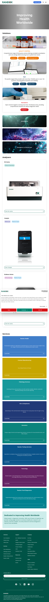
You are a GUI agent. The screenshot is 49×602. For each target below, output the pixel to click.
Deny (9, 310)
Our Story (29, 538)
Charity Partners (31, 544)
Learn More (24, 353)
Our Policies (30, 567)
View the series (24, 211)
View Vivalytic (24, 267)
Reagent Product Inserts (20, 542)
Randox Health (37, 2)
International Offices (31, 551)
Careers (29, 549)
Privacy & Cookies (31, 564)
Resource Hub (18, 560)
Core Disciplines (7, 538)
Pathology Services (7, 551)
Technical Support (19, 544)
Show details (42, 306)
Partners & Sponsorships (32, 542)
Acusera (14, 58)
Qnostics (22, 58)
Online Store (6, 542)
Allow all (40, 310)
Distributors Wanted (31, 555)
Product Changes (19, 546)
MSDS (17, 540)
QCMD (23, 84)
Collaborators (30, 546)
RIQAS (15, 84)
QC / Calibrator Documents (21, 538)
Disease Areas (6, 540)
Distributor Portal (19, 551)
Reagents (24, 110)
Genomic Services (7, 553)
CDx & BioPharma (7, 549)
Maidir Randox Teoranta (32, 553)
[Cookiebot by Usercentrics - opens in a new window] (42, 291)
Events (17, 562)
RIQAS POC (32, 84)
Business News (18, 558)
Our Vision (30, 540)
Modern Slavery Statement (33, 569)
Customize (25, 310)
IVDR (17, 549)
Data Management (32, 58)
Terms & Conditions (31, 562)
